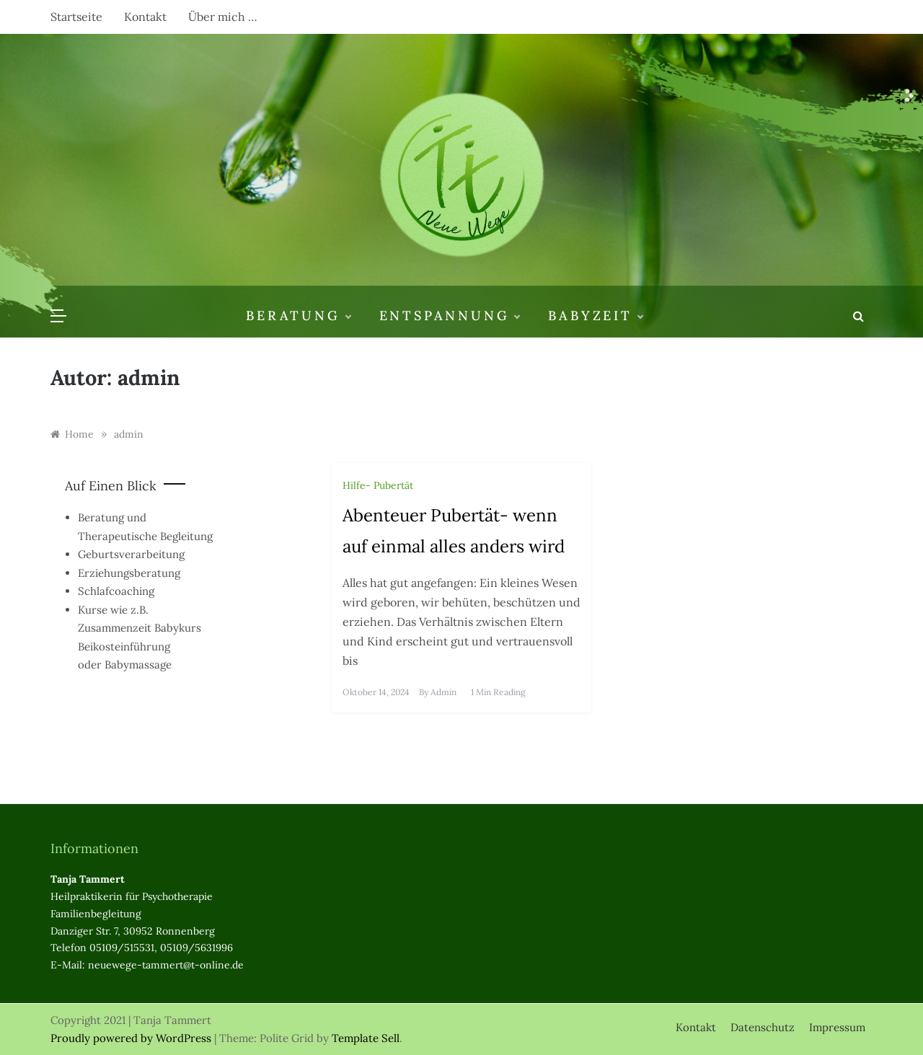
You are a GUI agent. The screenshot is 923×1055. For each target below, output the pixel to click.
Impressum (837, 1027)
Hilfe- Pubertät (378, 485)
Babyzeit (595, 315)
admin (443, 692)
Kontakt (145, 16)
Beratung (298, 315)
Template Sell (365, 1038)
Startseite (76, 16)
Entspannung (449, 315)
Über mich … (222, 16)
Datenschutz (762, 1027)
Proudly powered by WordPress (132, 1038)
